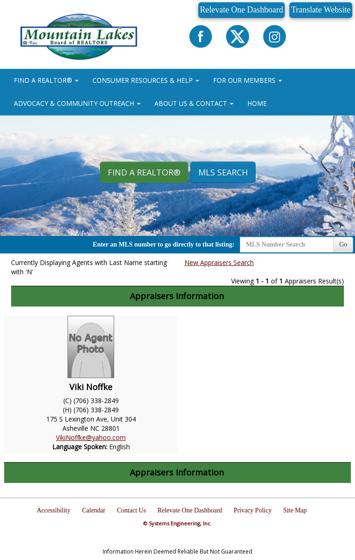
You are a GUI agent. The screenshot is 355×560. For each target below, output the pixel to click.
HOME (257, 103)
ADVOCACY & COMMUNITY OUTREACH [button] (77, 103)
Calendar (94, 510)
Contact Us (131, 510)
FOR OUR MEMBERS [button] (247, 80)
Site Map (295, 510)
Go (343, 244)
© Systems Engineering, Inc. (177, 523)
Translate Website (320, 9)
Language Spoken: (80, 446)
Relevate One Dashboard (241, 9)
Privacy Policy (253, 510)
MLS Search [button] (223, 172)
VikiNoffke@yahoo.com (91, 437)
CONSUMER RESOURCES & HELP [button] (145, 80)
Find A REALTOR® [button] (144, 172)
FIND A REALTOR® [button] (46, 80)
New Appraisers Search (219, 262)
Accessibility (53, 510)
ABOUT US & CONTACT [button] (193, 103)
